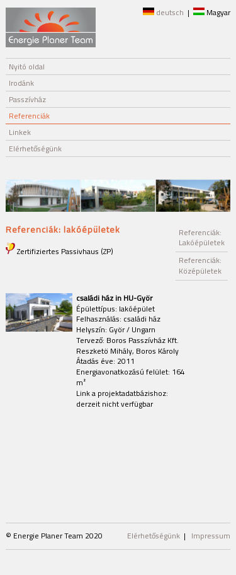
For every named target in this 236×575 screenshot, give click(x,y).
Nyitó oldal (27, 66)
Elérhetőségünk (35, 148)
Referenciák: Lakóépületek (202, 237)
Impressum (210, 535)
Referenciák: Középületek (200, 265)
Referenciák (29, 115)
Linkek (20, 132)
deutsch (163, 12)
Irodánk (21, 83)
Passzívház (27, 99)
